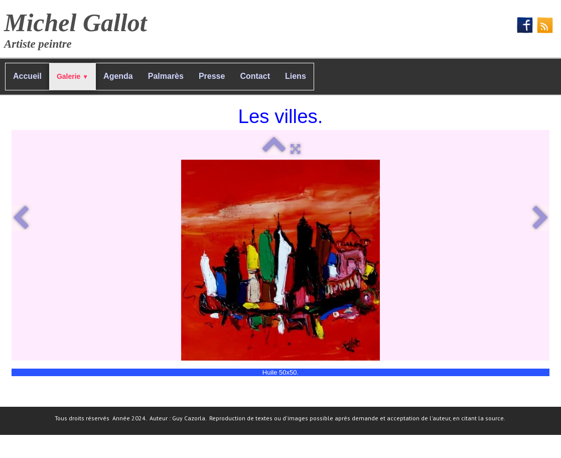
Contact (255, 76)
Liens (295, 76)
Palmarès (166, 76)
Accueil (27, 76)
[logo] (79, 28)
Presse (212, 76)
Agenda (118, 76)
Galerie (72, 76)
